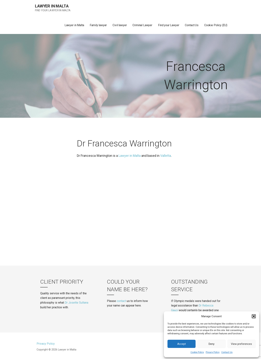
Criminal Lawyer (142, 25)
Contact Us (227, 352)
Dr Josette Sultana (76, 302)
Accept (181, 344)
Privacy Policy (212, 352)
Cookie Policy (197, 352)
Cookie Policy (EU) (215, 25)
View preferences (241, 344)
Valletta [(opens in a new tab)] (165, 156)
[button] (254, 316)
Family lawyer (98, 25)
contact (121, 301)
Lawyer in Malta (52, 6)
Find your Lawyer (168, 25)
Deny (211, 344)
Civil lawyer (120, 25)
